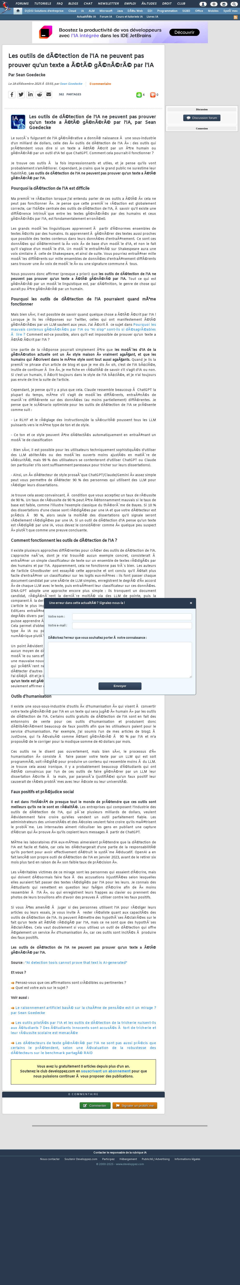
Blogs (73, 4)
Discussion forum (202, 118)
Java (120, 11)
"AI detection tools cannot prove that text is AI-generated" (76, 980)
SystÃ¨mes (230, 11)
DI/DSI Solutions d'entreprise (44, 11)
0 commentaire (100, 102)
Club (181, 4)
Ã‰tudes (149, 4)
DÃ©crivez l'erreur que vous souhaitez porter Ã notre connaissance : (120, 657)
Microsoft (105, 11)
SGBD (186, 11)
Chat (88, 4)
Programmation (167, 11)
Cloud (72, 11)
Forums (22, 4)
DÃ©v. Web (135, 11)
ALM (92, 11)
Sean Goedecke (71, 102)
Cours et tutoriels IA (129, 17)
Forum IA (106, 17)
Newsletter (108, 4)
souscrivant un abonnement (106, 1089)
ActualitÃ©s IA (86, 17)
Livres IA (152, 17)
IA (82, 11)
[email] (132, 625)
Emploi (130, 4)
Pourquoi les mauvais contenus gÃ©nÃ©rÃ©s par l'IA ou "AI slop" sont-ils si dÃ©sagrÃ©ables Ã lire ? (83, 347)
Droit (167, 4)
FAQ (59, 4)
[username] (132, 616)
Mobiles (213, 11)
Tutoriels (42, 4)
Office (199, 11)
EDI (150, 11)
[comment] (120, 660)
